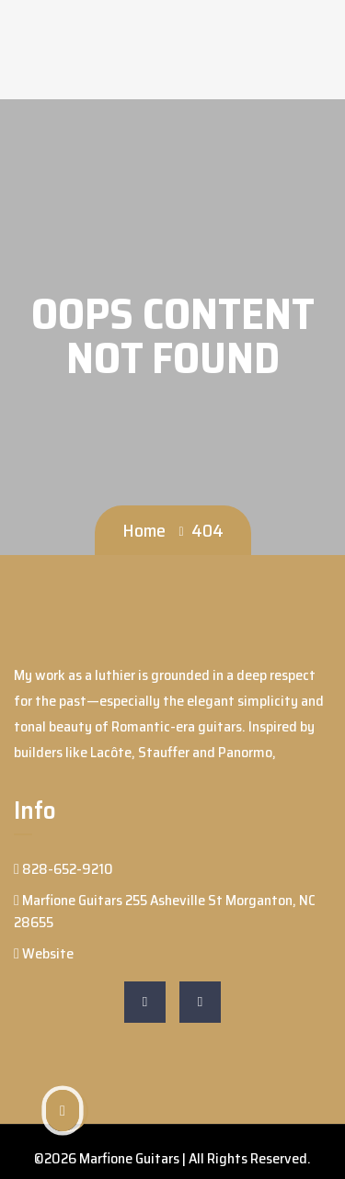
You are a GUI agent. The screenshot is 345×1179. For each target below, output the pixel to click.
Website (44, 953)
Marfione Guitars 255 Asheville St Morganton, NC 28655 (165, 911)
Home (144, 530)
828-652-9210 (63, 868)
